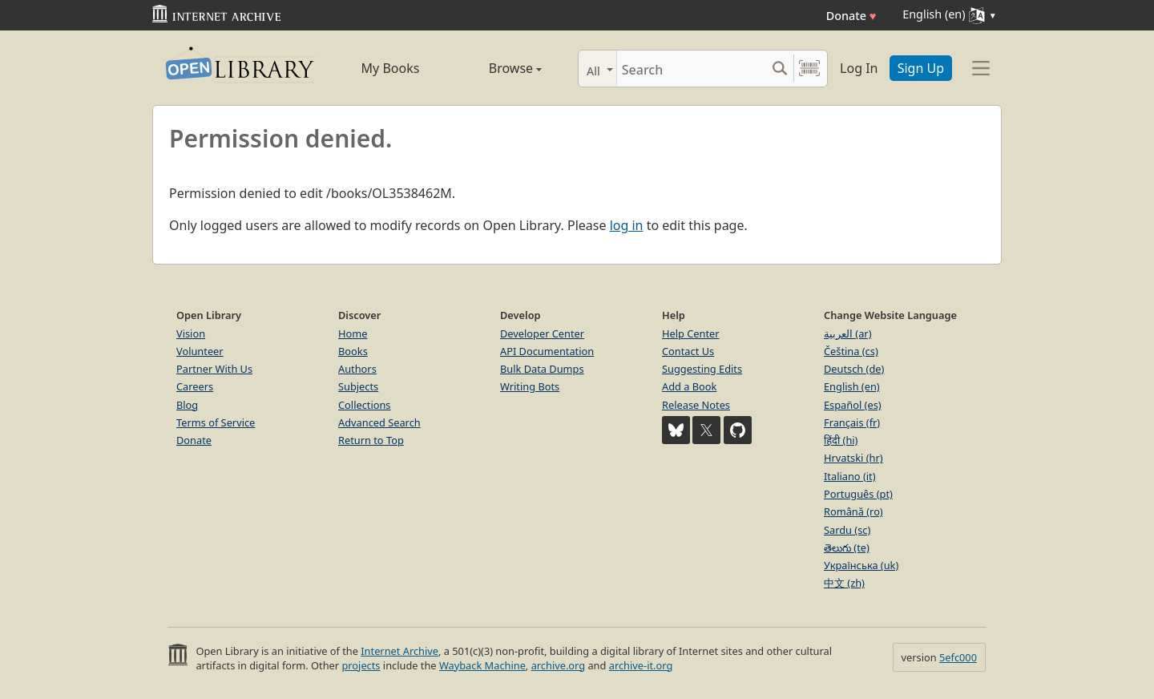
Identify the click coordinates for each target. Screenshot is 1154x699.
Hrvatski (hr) (853, 458)
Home (352, 333)
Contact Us (688, 351)
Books (353, 351)
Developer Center (542, 333)
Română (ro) (853, 511)
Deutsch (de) (854, 369)
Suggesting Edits (702, 369)
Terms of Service (215, 422)
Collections (364, 405)
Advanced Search (379, 422)
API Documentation (547, 351)
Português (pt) (858, 494)
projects (360, 665)
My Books (390, 68)
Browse (497, 68)
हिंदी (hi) (840, 440)
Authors (357, 369)
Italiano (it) (850, 476)
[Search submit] (779, 69)
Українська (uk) (861, 565)
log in (627, 225)
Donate (851, 15)
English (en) (852, 386)
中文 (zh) (844, 583)
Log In (859, 68)
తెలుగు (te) (847, 547)
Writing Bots (529, 386)
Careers (194, 386)
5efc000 (958, 657)
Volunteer (200, 351)
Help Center (691, 333)
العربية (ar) (847, 333)
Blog (187, 405)
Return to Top (371, 440)
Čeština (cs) (851, 351)
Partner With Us (214, 369)
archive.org (558, 665)
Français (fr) (852, 422)
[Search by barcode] (809, 69)
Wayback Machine (482, 665)
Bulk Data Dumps (542, 369)
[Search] (691, 68)
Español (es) (853, 405)
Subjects (358, 386)
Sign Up (921, 68)
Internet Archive (399, 651)
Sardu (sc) (847, 530)
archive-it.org (641, 665)
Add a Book (689, 386)
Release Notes (696, 405)
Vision (190, 333)
